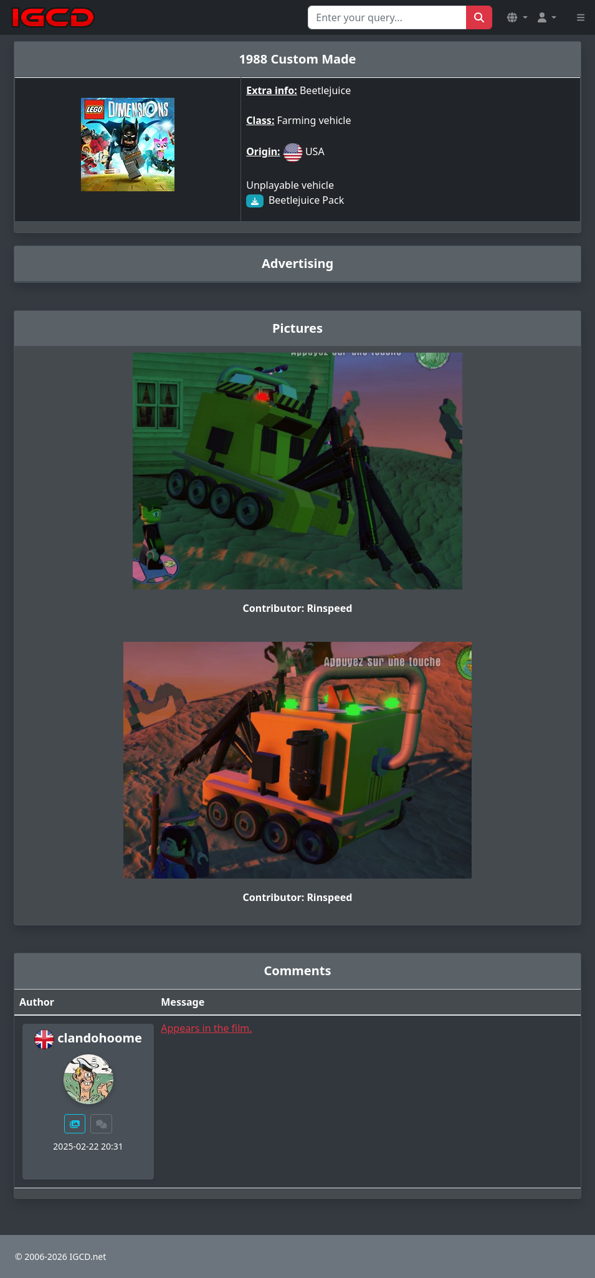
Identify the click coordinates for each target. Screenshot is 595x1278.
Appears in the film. (206, 1028)
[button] (517, 17)
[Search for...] (387, 17)
